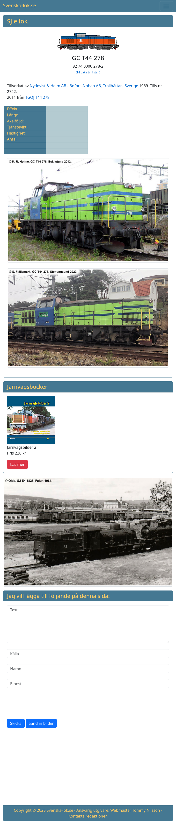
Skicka (16, 723)
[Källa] (88, 653)
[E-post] (88, 683)
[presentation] (44, 703)
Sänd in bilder (41, 723)
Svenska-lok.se (19, 5)
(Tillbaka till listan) (88, 72)
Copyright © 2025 (30, 810)
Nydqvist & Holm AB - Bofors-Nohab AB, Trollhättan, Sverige (84, 85)
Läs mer (17, 464)
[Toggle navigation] (166, 6)
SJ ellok (17, 21)
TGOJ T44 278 (37, 97)
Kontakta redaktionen (88, 816)
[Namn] (88, 668)
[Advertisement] (88, 767)
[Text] (88, 624)
